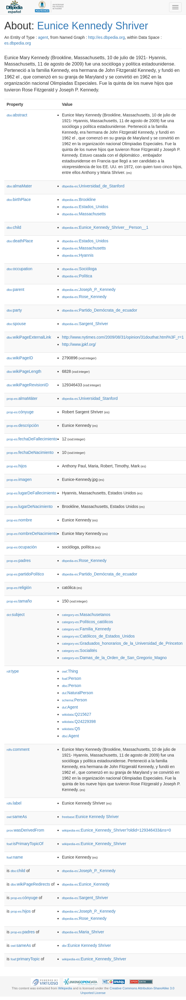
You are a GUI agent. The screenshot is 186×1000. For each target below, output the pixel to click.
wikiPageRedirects (30, 884)
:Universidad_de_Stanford (93, 186)
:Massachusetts (84, 214)
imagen (19, 479)
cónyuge (20, 412)
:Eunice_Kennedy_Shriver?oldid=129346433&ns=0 (116, 830)
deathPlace (20, 241)
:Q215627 (76, 714)
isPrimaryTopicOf (25, 843)
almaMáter (22, 398)
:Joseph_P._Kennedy (89, 289)
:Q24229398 (79, 721)
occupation (19, 268)
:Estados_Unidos (85, 206)
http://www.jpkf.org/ (79, 344)
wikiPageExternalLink (29, 337)
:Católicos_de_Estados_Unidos (98, 636)
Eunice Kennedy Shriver (92, 26)
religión (19, 587)
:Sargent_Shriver (85, 323)
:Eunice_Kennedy (85, 884)
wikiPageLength (24, 371)
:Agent (70, 707)
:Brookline (79, 199)
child (14, 227)
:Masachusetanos (86, 614)
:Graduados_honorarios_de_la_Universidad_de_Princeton (122, 643)
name (15, 857)
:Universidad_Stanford (90, 398)
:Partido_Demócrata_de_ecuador (99, 310)
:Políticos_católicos (87, 621)
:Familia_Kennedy (86, 629)
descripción (23, 425)
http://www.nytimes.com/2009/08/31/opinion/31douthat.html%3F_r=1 (123, 337)
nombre (19, 520)
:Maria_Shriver (83, 932)
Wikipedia (65, 988)
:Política (77, 276)
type (13, 671)
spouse (16, 323)
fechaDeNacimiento (30, 452)
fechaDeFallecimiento (32, 439)
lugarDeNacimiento (30, 506)
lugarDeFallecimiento (31, 493)
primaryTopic (25, 959)
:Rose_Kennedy (84, 296)
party (14, 310)
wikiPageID (20, 358)
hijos (17, 466)
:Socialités (79, 650)
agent (43, 37)
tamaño (19, 601)
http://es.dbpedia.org (106, 37)
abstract (17, 115)
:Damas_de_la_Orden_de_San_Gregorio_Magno (114, 657)
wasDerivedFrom (25, 830)
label (14, 803)
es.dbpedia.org (17, 43)
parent (15, 289)
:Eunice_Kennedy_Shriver (94, 843)
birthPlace (19, 199)
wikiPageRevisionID (28, 385)
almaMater (19, 186)
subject (15, 614)
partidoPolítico (25, 574)
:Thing (70, 671)
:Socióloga (79, 268)
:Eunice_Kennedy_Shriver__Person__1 (105, 227)
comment (18, 749)
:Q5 (71, 728)
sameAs (17, 816)
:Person (71, 678)
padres (19, 560)
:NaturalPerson (77, 692)
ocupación (22, 547)
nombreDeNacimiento (32, 533)
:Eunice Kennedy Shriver (90, 816)
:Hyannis (77, 255)
